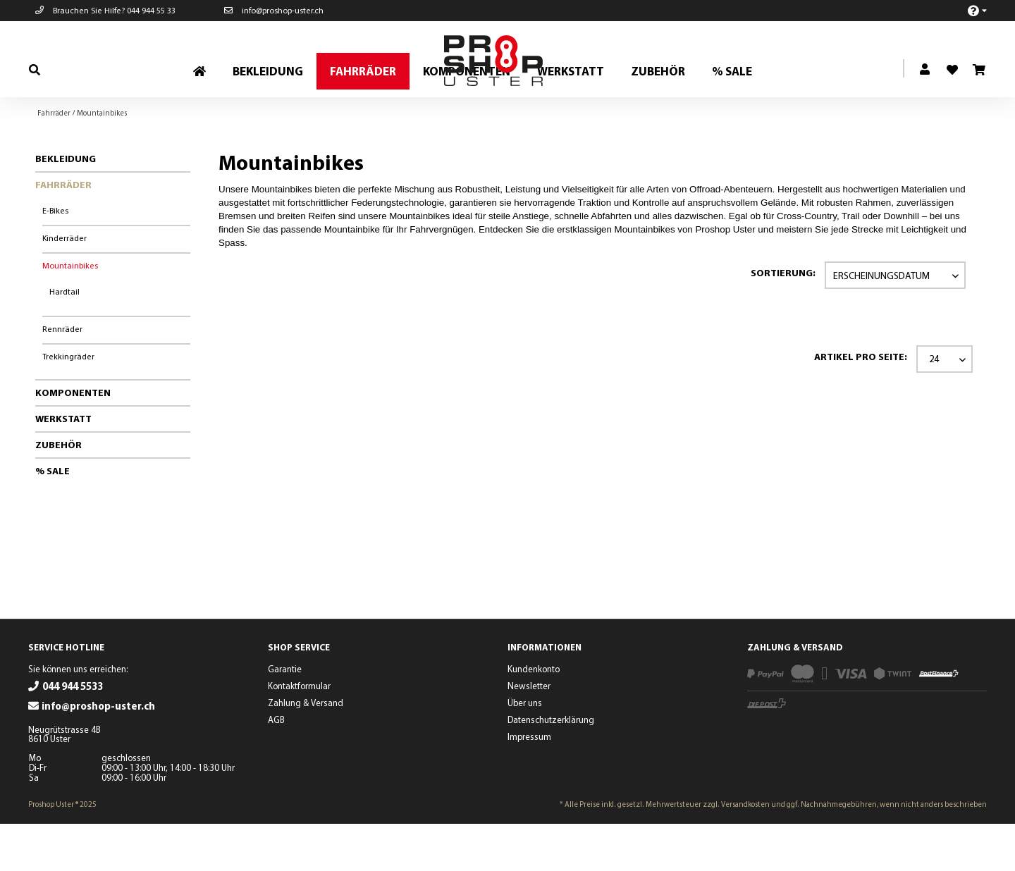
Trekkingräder (68, 403)
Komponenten (73, 439)
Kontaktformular (299, 733)
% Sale (52, 518)
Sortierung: (783, 320)
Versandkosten (745, 851)
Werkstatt (63, 465)
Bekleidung (65, 205)
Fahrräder (63, 232)
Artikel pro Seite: (860, 403)
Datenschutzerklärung (551, 766)
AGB (276, 766)
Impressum (529, 783)
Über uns (525, 749)
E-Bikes (55, 257)
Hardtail (64, 338)
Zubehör (58, 492)
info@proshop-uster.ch (274, 10)
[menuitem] (969, 10)
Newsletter (529, 733)
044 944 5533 (72, 733)
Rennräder (62, 376)
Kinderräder (64, 285)
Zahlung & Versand (305, 749)
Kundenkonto (534, 716)
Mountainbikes (70, 312)
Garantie (285, 716)
